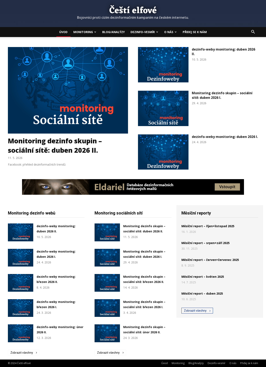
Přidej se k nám (195, 32)
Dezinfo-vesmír (144, 32)
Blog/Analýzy (113, 32)
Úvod (63, 32)
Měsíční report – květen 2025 (202, 277)
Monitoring (84, 32)
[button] (253, 32)
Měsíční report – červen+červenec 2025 (210, 260)
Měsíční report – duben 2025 (202, 293)
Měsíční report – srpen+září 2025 (205, 243)
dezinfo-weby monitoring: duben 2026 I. (225, 136)
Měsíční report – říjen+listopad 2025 (207, 226)
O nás (170, 32)
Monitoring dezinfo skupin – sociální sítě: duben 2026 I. (222, 95)
